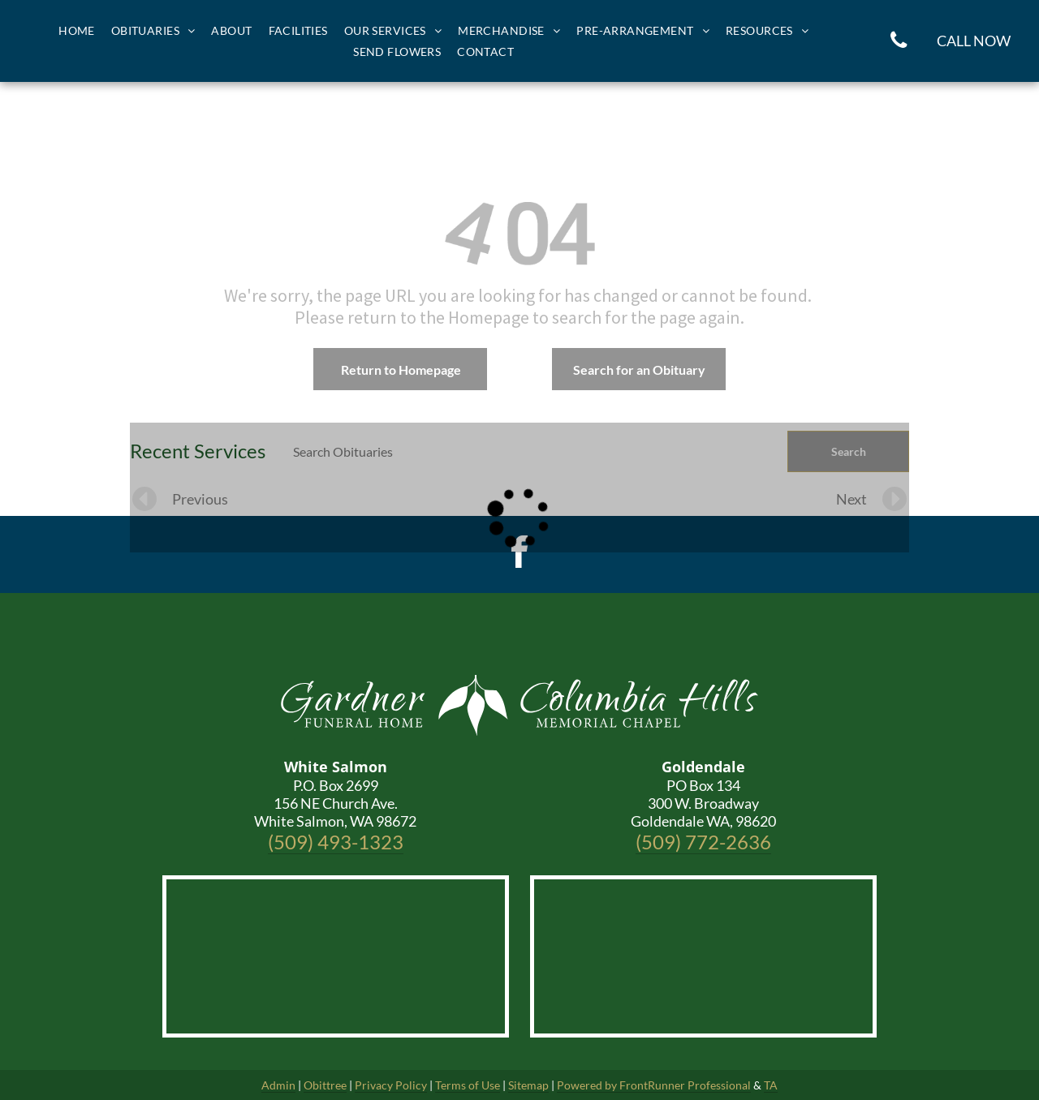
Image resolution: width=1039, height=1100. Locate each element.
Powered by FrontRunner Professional (654, 1085)
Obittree (325, 1085)
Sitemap (528, 1085)
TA (771, 1085)
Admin (278, 1085)
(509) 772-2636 (703, 841)
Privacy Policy (391, 1085)
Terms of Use (467, 1085)
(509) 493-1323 (335, 841)
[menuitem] (76, 30)
